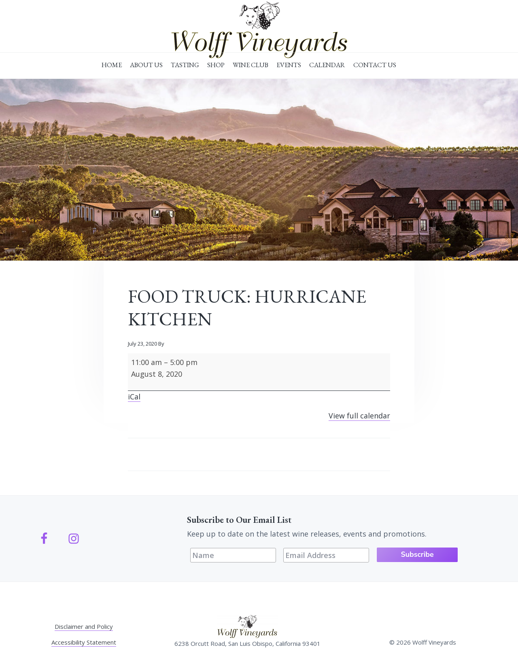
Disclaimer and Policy (84, 626)
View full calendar (359, 415)
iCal (134, 396)
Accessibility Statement (83, 642)
